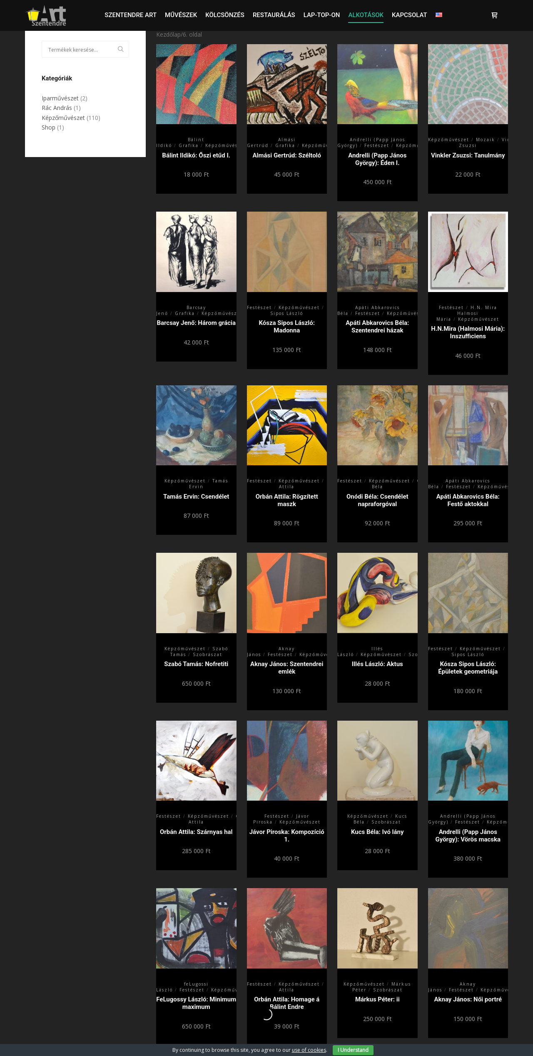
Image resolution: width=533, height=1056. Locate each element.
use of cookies (309, 1050)
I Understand (353, 1050)
